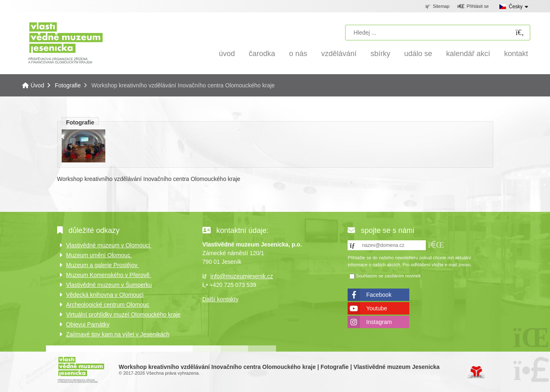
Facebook (378, 294)
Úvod (66, 42)
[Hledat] (520, 33)
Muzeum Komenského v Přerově (108, 275)
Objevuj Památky (88, 324)
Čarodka (262, 53)
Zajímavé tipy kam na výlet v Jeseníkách (117, 334)
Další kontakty (220, 299)
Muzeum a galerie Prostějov (102, 265)
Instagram (379, 322)
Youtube (376, 308)
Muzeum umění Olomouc (99, 255)
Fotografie (68, 85)
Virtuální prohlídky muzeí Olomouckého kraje (123, 314)
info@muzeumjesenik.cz (242, 276)
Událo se (418, 53)
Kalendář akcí (468, 53)
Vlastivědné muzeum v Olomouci (109, 245)
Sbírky (380, 53)
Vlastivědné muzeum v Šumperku (109, 285)
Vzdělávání (339, 53)
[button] (473, 6)
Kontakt (516, 53)
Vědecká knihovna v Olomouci (105, 294)
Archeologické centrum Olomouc (107, 304)
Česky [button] (515, 6)
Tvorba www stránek (476, 372)
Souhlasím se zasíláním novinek (388, 275)
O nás (298, 53)
